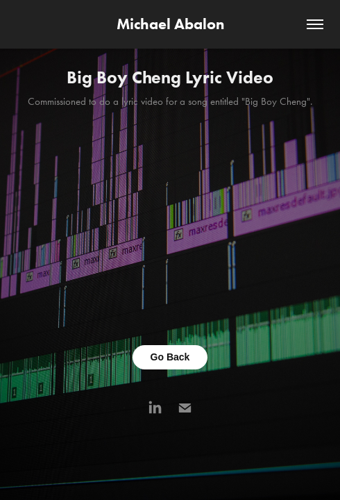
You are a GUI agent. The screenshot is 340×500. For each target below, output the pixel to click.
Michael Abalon (170, 24)
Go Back (170, 356)
